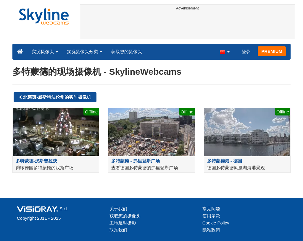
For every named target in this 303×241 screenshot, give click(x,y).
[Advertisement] (187, 25)
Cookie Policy (215, 222)
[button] (224, 51)
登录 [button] (245, 51)
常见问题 (211, 208)
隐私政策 (211, 229)
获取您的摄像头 (126, 51)
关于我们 (118, 208)
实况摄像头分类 (84, 51)
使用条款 (211, 215)
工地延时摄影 (122, 222)
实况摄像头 (45, 51)
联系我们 (118, 229)
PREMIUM (271, 51)
